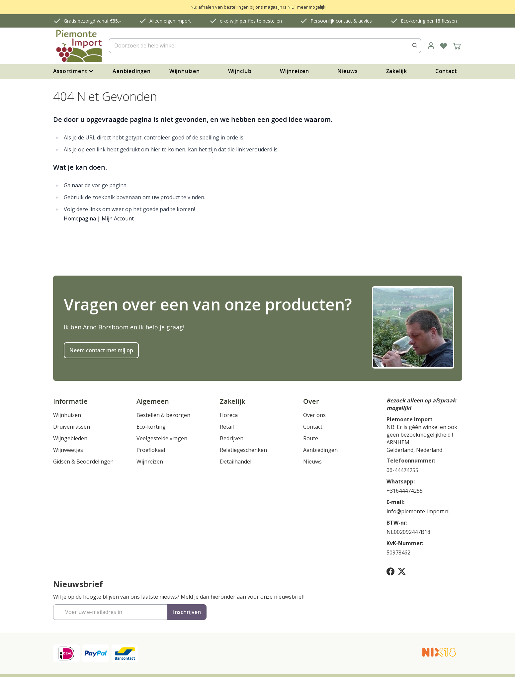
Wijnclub (240, 71)
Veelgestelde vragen (161, 438)
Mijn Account (118, 218)
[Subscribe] (187, 612)
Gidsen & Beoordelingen (83, 461)
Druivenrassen (71, 426)
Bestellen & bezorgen (163, 415)
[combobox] (265, 45)
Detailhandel (235, 461)
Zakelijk (396, 71)
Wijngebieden (70, 438)
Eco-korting (151, 426)
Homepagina (80, 218)
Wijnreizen (294, 71)
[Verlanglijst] (443, 46)
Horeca (229, 415)
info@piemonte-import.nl (418, 511)
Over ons (314, 415)
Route (310, 438)
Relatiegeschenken (243, 450)
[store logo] (78, 46)
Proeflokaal (150, 450)
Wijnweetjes (68, 450)
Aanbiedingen (132, 71)
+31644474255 (404, 490)
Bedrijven (231, 438)
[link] (431, 46)
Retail (227, 426)
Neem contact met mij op (101, 350)
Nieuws (347, 71)
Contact (446, 71)
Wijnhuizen (184, 71)
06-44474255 (402, 470)
